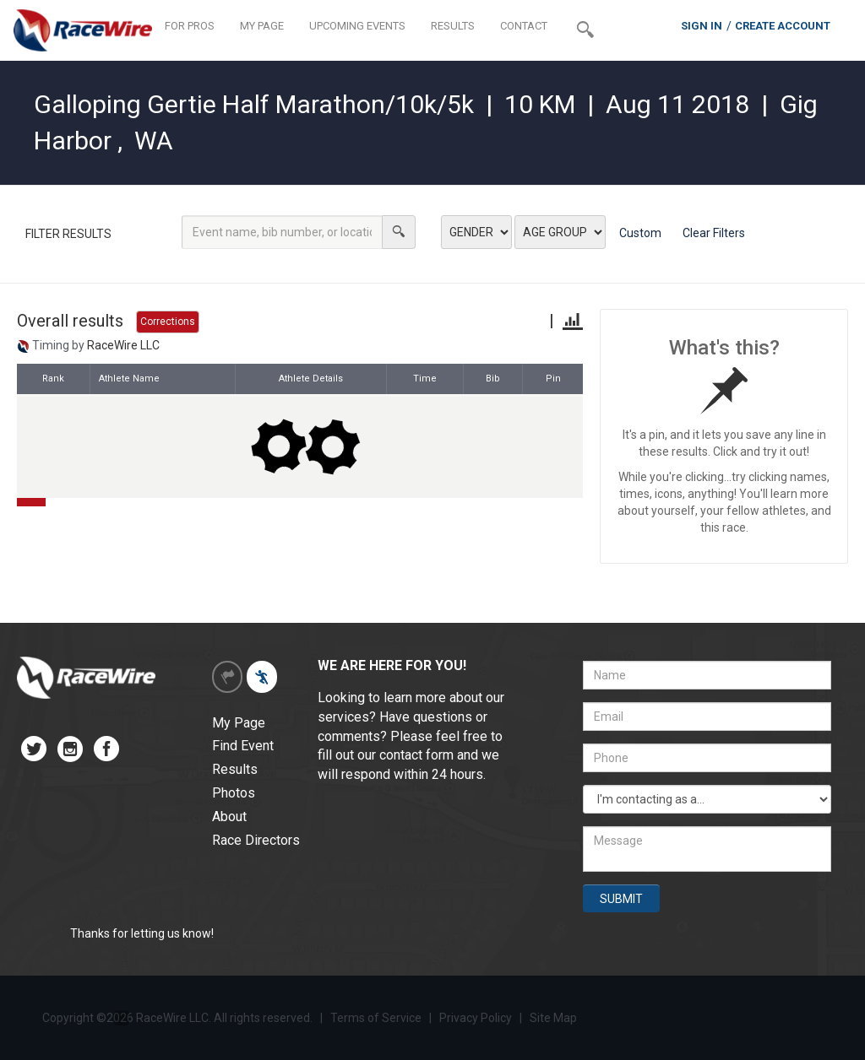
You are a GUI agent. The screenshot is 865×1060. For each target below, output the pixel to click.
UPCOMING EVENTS (357, 25)
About (229, 817)
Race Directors (256, 840)
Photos (233, 793)
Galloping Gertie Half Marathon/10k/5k (254, 104)
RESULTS (453, 25)
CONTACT (523, 25)
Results (235, 769)
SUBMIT (621, 899)
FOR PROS (190, 25)
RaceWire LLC (123, 345)
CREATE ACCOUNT (782, 25)
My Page (238, 723)
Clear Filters (714, 233)
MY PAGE (262, 25)
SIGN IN (701, 25)
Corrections (167, 321)
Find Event (243, 746)
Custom (640, 233)
